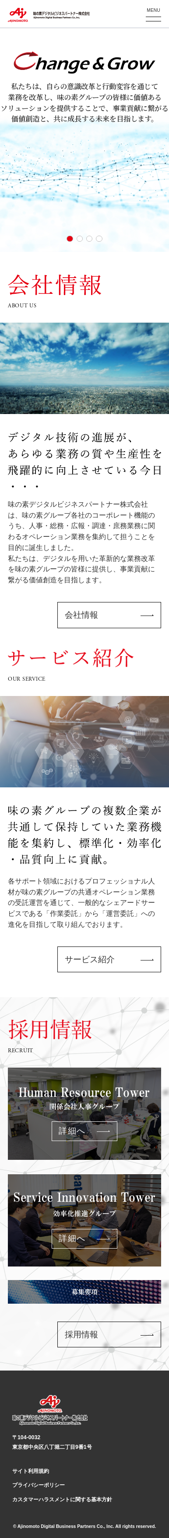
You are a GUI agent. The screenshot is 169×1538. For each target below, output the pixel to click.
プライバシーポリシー (38, 1485)
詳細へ (72, 1130)
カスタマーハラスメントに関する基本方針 (62, 1499)
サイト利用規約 (30, 1471)
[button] (70, 239)
